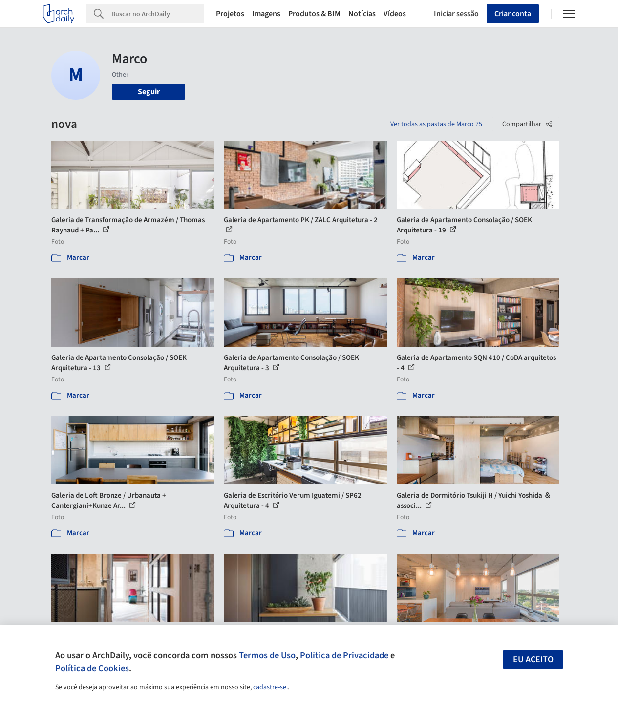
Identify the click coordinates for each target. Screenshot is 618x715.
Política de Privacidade (344, 655)
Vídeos (395, 14)
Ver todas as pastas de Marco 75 (436, 124)
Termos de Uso (267, 655)
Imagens (266, 14)
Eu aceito (533, 659)
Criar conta (512, 13)
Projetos (230, 14)
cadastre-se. (270, 687)
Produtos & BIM (314, 14)
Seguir (149, 91)
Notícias (362, 14)
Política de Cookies (92, 668)
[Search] (157, 13)
